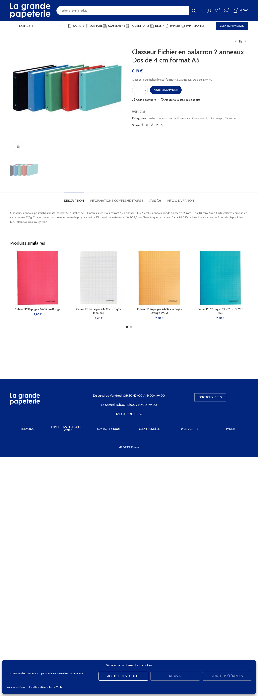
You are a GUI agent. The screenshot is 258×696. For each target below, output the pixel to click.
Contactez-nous (210, 625)
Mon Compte (189, 657)
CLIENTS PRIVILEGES (232, 25)
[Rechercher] (127, 10)
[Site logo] (30, 10)
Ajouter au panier (166, 89)
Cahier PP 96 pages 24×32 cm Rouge (37, 581)
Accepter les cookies (123, 676)
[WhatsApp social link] (162, 125)
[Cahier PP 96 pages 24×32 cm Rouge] (37, 549)
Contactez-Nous (108, 657)
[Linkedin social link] (157, 125)
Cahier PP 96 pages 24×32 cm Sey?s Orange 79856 (159, 583)
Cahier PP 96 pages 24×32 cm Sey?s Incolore (98, 583)
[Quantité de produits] (140, 90)
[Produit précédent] (235, 41)
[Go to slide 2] (131, 599)
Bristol (152, 118)
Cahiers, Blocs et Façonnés (174, 118)
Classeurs (230, 118)
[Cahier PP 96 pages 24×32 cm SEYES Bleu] (220, 549)
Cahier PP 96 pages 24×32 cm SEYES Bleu (220, 583)
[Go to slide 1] (127, 599)
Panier (230, 657)
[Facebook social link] (142, 125)
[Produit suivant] (245, 41)
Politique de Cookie (16, 686)
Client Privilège (149, 657)
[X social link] (147, 125)
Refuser (175, 676)
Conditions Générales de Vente (45, 686)
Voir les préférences (227, 676)
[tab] (74, 470)
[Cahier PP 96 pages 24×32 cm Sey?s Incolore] (98, 549)
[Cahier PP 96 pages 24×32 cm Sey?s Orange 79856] (159, 549)
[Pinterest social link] (152, 125)
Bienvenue (27, 657)
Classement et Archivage (207, 118)
